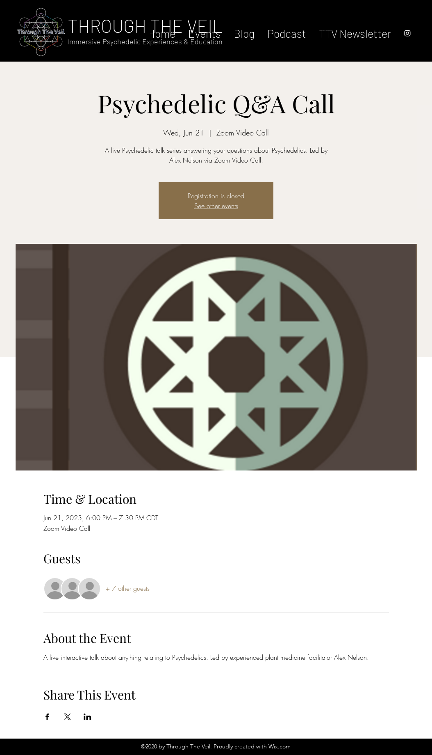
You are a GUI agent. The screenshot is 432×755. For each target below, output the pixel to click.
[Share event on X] (67, 717)
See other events (216, 205)
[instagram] (407, 33)
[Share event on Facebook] (47, 717)
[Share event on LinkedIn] (87, 717)
